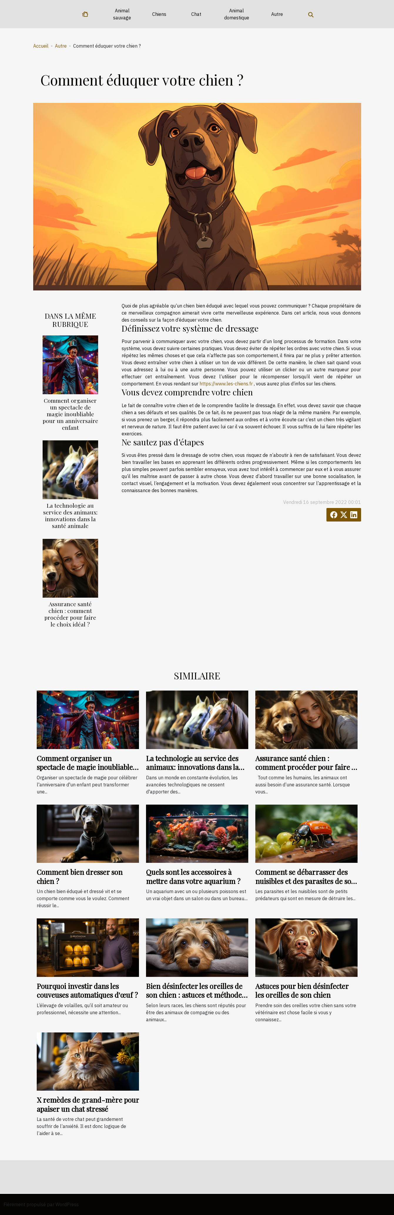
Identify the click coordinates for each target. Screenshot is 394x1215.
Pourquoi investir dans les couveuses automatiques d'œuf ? (87, 990)
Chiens (159, 14)
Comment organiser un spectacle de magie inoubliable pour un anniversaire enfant (70, 414)
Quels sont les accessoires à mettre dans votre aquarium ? (193, 876)
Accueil (40, 46)
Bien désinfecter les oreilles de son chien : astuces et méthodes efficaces (195, 995)
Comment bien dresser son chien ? (80, 876)
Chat (196, 14)
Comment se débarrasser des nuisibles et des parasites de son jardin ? (305, 881)
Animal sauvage (122, 14)
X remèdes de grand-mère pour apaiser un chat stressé (88, 1104)
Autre (277, 14)
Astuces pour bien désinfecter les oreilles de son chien (301, 990)
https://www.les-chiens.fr (226, 384)
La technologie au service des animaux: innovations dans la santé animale (70, 515)
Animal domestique (236, 14)
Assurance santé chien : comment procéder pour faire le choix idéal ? (70, 614)
